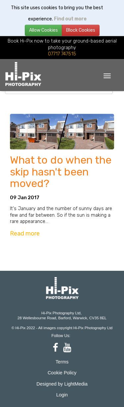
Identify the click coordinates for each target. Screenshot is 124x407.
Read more (25, 233)
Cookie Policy (62, 372)
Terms (62, 361)
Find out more (70, 19)
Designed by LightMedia (61, 384)
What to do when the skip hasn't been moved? (60, 172)
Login (62, 394)
